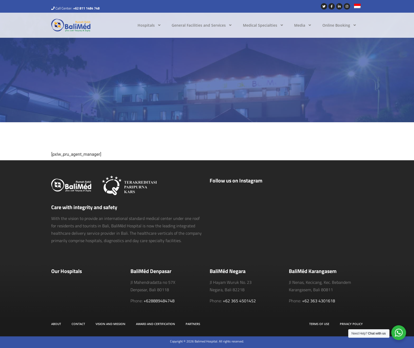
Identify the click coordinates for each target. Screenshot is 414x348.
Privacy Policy (351, 324)
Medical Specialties (263, 25)
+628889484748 (159, 301)
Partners (193, 324)
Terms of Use (319, 324)
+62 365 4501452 (239, 301)
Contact (78, 324)
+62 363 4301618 (318, 301)
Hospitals (149, 25)
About (56, 324)
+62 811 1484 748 (86, 8)
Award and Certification (155, 324)
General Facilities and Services (202, 25)
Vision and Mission (110, 324)
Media (303, 25)
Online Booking (339, 25)
